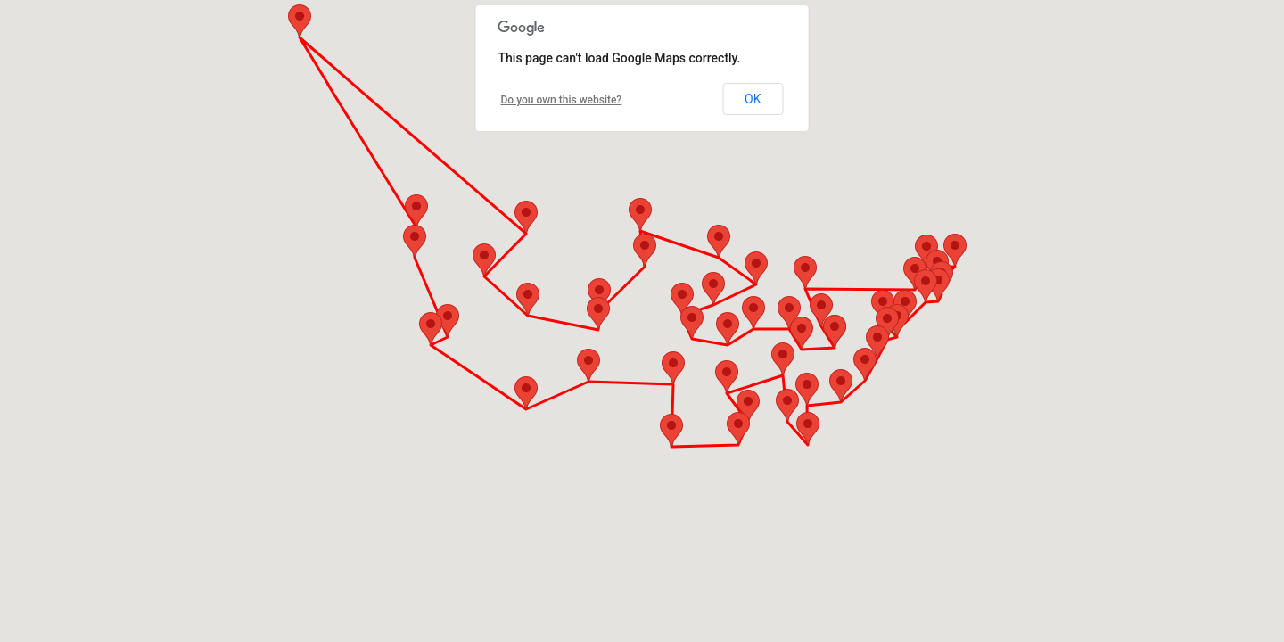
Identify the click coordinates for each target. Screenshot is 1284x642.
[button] (821, 309)
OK (753, 99)
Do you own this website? (561, 100)
